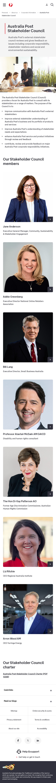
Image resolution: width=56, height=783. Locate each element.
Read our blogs (10, 701)
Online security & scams (42, 711)
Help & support (28, 751)
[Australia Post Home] (11, 5)
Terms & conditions (42, 720)
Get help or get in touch (29, 757)
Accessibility (42, 729)
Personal (5, 12)
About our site (14, 729)
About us (15, 12)
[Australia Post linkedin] (37, 740)
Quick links (8, 690)
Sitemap (14, 711)
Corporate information (28, 12)
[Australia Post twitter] (28, 740)
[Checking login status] (47, 5)
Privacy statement (14, 720)
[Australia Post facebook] (18, 740)
